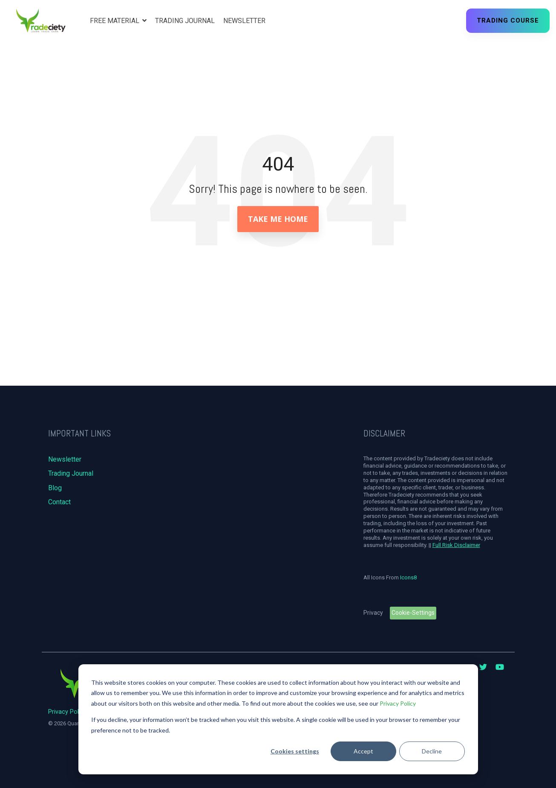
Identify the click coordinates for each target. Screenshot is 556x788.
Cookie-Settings (413, 612)
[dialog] (278, 719)
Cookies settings (295, 751)
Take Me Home (278, 219)
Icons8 (408, 577)
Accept (363, 751)
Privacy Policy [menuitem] (67, 711)
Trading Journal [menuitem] (70, 473)
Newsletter (244, 21)
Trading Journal (185, 21)
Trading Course (508, 20)
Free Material (115, 21)
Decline (432, 751)
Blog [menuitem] (55, 488)
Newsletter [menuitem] (64, 459)
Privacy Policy (398, 703)
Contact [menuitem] (59, 502)
